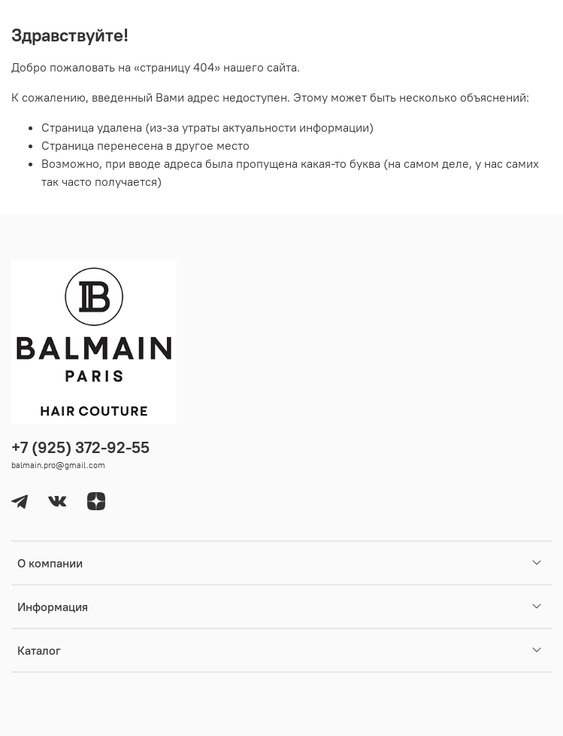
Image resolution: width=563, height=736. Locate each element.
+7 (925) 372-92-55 (80, 447)
